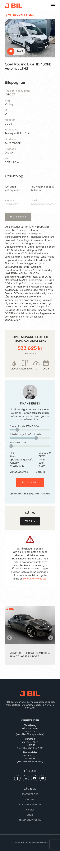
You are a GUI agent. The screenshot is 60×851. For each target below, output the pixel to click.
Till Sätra (30, 521)
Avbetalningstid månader (25, 434)
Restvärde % (17, 442)
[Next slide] (50, 38)
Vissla (30, 809)
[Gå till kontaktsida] (34, 778)
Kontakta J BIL (30, 482)
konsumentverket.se (34, 578)
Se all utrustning (18, 216)
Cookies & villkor (30, 804)
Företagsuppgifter (30, 820)
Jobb (30, 815)
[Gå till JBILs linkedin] (26, 778)
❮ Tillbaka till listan (20, 15)
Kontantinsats (25, 426)
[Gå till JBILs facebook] (17, 778)
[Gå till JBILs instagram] (43, 778)
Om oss (30, 799)
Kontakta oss (30, 794)
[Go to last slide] (9, 38)
